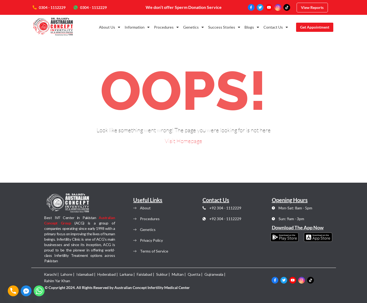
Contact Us (275, 27)
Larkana (126, 274)
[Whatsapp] (39, 290)
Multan (178, 274)
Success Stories (224, 27)
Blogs (252, 27)
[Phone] (13, 290)
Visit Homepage (183, 140)
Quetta (194, 274)
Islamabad (84, 274)
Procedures (166, 27)
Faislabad (144, 274)
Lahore (66, 274)
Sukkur (162, 274)
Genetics (193, 27)
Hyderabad (106, 274)
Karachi (50, 274)
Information (137, 27)
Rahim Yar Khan (57, 280)
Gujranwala (213, 274)
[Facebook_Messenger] (26, 290)
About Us (109, 27)
